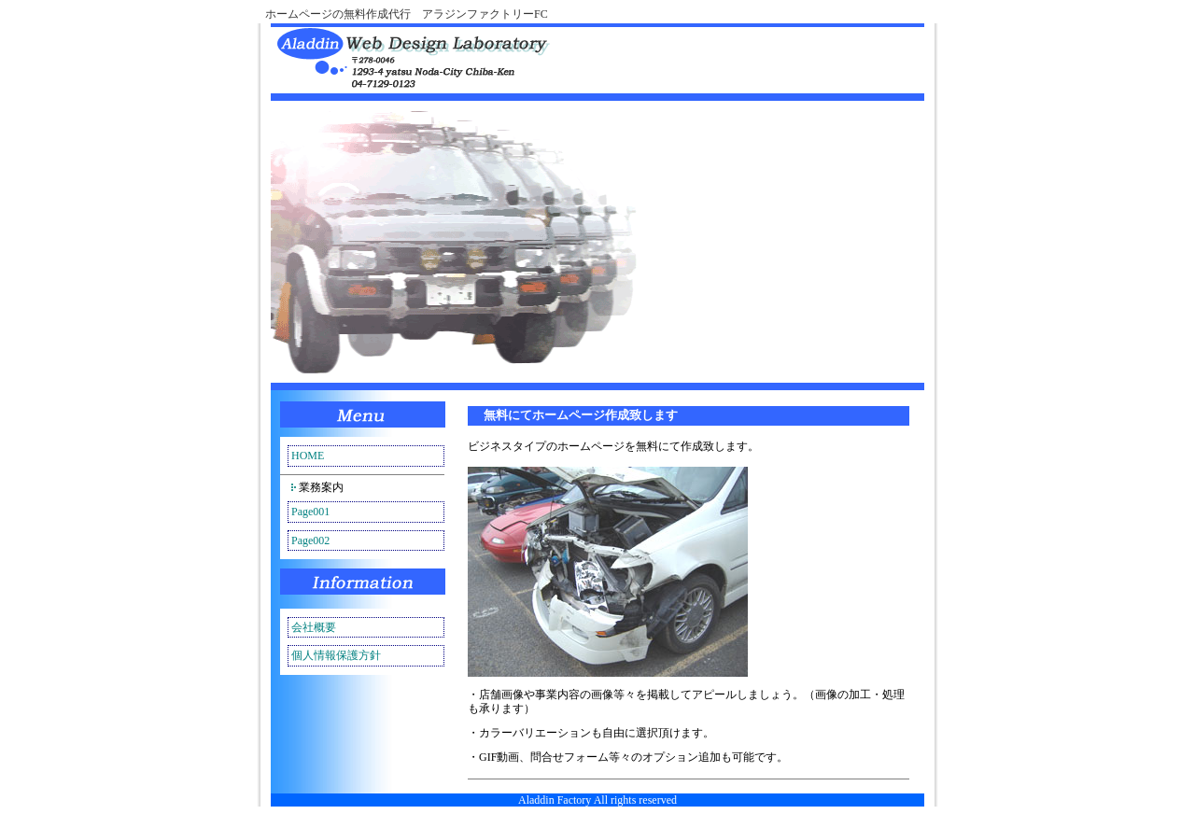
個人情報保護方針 (336, 655)
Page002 (310, 540)
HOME (307, 455)
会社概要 (313, 627)
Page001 (310, 511)
